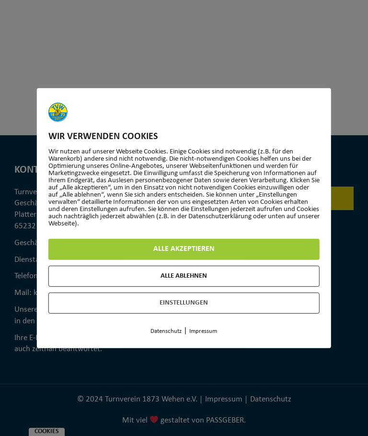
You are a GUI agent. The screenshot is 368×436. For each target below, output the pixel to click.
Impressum (203, 332)
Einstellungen (184, 303)
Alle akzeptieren (184, 249)
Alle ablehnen (184, 276)
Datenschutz (166, 332)
